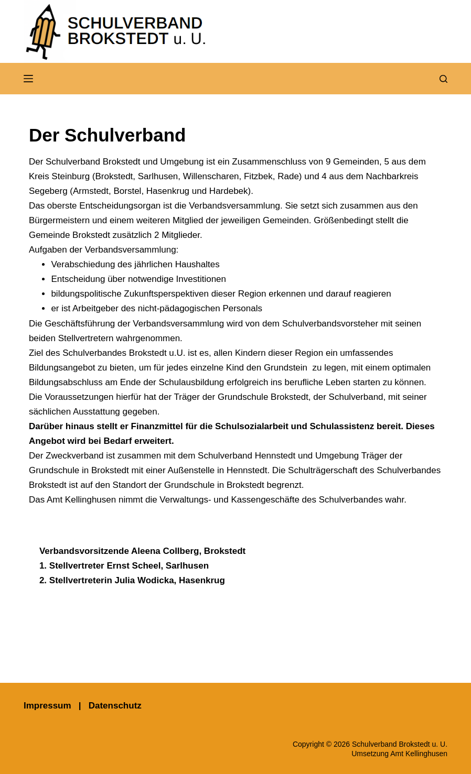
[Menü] (28, 78)
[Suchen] (443, 79)
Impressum (47, 706)
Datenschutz (115, 706)
